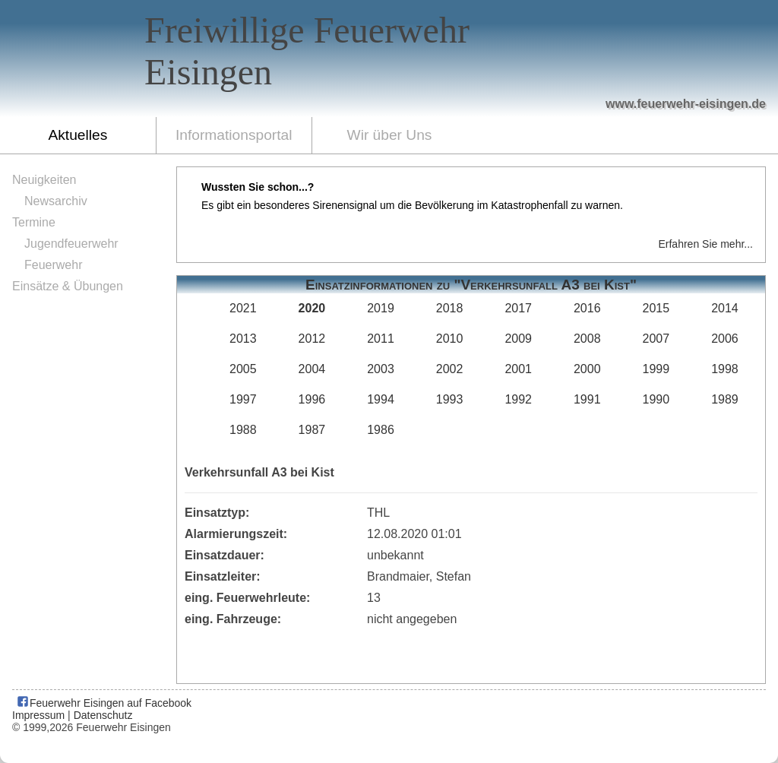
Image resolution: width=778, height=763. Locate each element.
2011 (380, 338)
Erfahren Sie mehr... (705, 244)
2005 (243, 369)
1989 (724, 399)
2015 (656, 308)
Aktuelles (77, 135)
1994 (380, 399)
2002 (449, 369)
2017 (518, 308)
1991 (587, 399)
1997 (243, 399)
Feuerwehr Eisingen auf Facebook (103, 703)
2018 (449, 308)
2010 (449, 338)
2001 (518, 369)
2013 (243, 338)
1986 (380, 429)
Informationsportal (234, 135)
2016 (587, 308)
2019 (380, 308)
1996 (312, 399)
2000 (587, 369)
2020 (312, 308)
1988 (243, 429)
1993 (449, 399)
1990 (656, 399)
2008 (587, 338)
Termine (33, 222)
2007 (656, 338)
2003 (380, 369)
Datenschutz (103, 715)
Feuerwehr (53, 264)
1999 (656, 369)
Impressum (38, 715)
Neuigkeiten (44, 179)
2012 (312, 338)
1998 (724, 369)
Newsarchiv (55, 201)
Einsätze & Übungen (67, 286)
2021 (243, 308)
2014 (724, 308)
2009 (518, 338)
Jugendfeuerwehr (71, 243)
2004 (312, 369)
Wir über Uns (389, 135)
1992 (518, 399)
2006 (724, 338)
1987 (312, 429)
